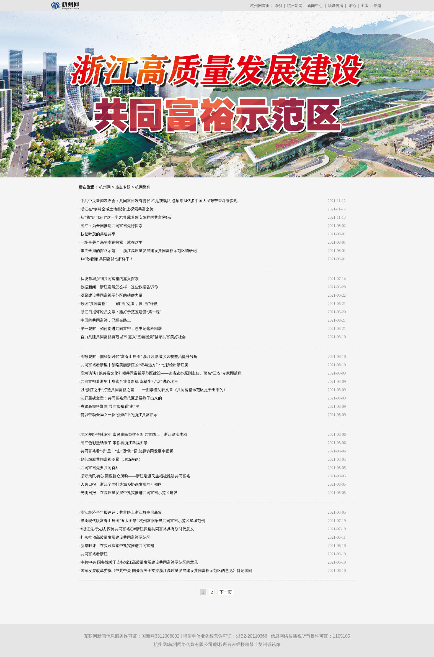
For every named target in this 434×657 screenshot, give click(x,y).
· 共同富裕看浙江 (93, 554)
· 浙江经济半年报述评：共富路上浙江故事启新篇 (120, 512)
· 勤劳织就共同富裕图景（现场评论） (111, 459)
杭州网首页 (260, 5)
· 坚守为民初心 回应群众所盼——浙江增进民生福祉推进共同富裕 (134, 476)
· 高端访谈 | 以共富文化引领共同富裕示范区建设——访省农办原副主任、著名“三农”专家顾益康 (160, 373)
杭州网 (105, 187)
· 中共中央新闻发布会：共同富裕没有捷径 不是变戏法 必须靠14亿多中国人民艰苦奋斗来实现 (158, 201)
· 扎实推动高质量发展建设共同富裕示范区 (114, 537)
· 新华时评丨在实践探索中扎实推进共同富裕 (116, 546)
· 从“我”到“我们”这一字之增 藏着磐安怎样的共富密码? (125, 217)
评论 (352, 5)
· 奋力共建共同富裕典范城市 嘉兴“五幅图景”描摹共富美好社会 (132, 337)
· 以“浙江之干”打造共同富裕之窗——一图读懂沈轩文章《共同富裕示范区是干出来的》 (153, 390)
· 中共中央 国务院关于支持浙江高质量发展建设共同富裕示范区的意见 (138, 562)
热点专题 (123, 187)
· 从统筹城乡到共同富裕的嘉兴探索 (109, 279)
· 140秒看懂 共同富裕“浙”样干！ (106, 259)
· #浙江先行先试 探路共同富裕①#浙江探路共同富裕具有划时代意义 (136, 529)
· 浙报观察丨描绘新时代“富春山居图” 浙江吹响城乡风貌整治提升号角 (138, 357)
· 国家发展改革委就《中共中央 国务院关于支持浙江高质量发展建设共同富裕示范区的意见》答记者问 (165, 571)
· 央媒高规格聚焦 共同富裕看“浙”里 (109, 406)
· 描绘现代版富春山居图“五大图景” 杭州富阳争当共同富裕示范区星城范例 (142, 521)
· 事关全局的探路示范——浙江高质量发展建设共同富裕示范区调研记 (138, 251)
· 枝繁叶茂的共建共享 (97, 234)
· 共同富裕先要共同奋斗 (99, 468)
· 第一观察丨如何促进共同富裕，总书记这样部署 (120, 329)
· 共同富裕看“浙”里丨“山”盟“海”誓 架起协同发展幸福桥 (126, 451)
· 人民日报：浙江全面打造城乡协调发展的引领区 (120, 484)
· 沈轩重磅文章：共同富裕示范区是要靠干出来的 (120, 398)
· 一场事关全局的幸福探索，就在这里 (111, 242)
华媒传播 (335, 5)
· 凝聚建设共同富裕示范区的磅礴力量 (111, 295)
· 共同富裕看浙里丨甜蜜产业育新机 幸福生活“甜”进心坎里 (128, 382)
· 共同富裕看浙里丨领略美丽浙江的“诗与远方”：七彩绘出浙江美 (133, 365)
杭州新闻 (295, 5)
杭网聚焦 (143, 187)
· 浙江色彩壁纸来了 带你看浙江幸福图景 (113, 443)
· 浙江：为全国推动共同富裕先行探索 (111, 226)
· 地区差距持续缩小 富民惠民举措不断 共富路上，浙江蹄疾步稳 (133, 434)
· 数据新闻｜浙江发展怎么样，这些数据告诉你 (118, 287)
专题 (377, 5)
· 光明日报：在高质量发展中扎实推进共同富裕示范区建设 (128, 493)
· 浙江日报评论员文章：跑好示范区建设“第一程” (120, 312)
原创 (278, 5)
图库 (364, 5)
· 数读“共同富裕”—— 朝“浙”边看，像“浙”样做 (118, 304)
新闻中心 (315, 5)
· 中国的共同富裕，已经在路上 (105, 320)
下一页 (225, 592)
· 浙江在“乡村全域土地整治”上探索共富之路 (116, 209)
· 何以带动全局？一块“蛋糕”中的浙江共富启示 (118, 415)
